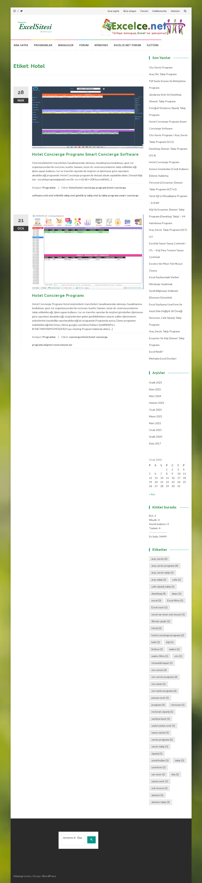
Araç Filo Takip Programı (163, 74)
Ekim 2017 (155, 443)
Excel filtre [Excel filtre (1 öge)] (175, 600)
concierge (75, 336)
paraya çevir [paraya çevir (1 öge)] (160, 697)
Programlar (43, 45)
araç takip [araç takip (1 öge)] (158, 579)
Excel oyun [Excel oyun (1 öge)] (159, 607)
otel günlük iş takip (81, 195)
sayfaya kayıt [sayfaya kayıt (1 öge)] (160, 718)
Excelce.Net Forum (127, 45)
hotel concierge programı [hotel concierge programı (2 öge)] (167, 635)
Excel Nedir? (156, 351)
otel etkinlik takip (59, 195)
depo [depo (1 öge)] (176, 593)
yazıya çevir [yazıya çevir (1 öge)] (159, 781)
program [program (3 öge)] (158, 704)
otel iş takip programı (106, 195)
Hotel (72, 187)
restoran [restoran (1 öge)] (177, 704)
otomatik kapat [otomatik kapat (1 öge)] (162, 662)
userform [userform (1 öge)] (158, 767)
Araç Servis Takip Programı (164, 331)
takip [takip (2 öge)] (179, 760)
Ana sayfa (113, 11)
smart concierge (129, 195)
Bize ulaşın (129, 11)
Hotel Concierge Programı (58, 295)
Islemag (18, 876)
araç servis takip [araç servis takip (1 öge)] (162, 572)
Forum (144, 11)
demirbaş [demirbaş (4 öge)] (158, 593)
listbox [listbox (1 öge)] (157, 649)
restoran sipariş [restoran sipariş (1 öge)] (162, 711)
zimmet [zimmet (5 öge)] (157, 795)
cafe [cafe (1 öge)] (176, 579)
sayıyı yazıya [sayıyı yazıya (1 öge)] (160, 732)
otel (45, 195)
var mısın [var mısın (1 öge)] (158, 774)
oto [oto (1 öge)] (178, 656)
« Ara (152, 494)
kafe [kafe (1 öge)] (155, 642)
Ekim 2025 (155, 389)
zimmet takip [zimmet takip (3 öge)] (160, 802)
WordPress (49, 876)
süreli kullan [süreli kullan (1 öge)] (160, 760)
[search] (72, 838)
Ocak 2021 (155, 429)
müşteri (48, 344)
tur (70, 344)
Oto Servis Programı (161, 67)
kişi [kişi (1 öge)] (169, 642)
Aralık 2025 (155, 382)
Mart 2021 (155, 423)
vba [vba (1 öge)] (175, 774)
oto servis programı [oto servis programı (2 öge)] (164, 676)
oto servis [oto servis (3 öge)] (159, 670)
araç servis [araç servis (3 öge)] (159, 558)
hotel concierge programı (91, 187)
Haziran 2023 (156, 402)
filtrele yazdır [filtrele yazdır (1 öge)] (160, 621)
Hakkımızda (159, 11)
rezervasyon (60, 344)
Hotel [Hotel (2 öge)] (156, 628)
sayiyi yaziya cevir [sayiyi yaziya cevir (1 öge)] (163, 725)
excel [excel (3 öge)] (156, 600)
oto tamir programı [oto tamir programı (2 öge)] (163, 690)
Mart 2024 (155, 396)
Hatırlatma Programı (160, 223)
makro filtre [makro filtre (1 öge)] (159, 656)
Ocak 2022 (155, 409)
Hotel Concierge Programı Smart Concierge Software (85, 154)
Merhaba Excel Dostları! (163, 358)
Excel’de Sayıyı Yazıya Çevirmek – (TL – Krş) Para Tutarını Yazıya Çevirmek (168, 250)
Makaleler (65, 45)
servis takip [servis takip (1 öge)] (159, 746)
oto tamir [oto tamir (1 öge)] (158, 683)
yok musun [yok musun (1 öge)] (159, 788)
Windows (101, 45)
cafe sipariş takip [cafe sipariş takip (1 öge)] (162, 586)
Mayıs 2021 (155, 416)
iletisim (175, 11)
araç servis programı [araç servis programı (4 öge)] (164, 565)
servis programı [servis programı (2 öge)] (162, 739)
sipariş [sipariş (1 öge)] (156, 753)
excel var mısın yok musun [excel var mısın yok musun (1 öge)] (168, 614)
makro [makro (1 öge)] (174, 649)
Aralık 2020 (155, 436)
